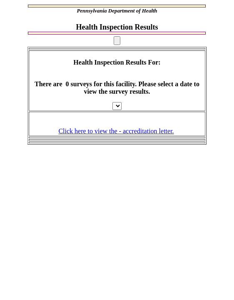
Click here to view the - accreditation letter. (116, 131)
